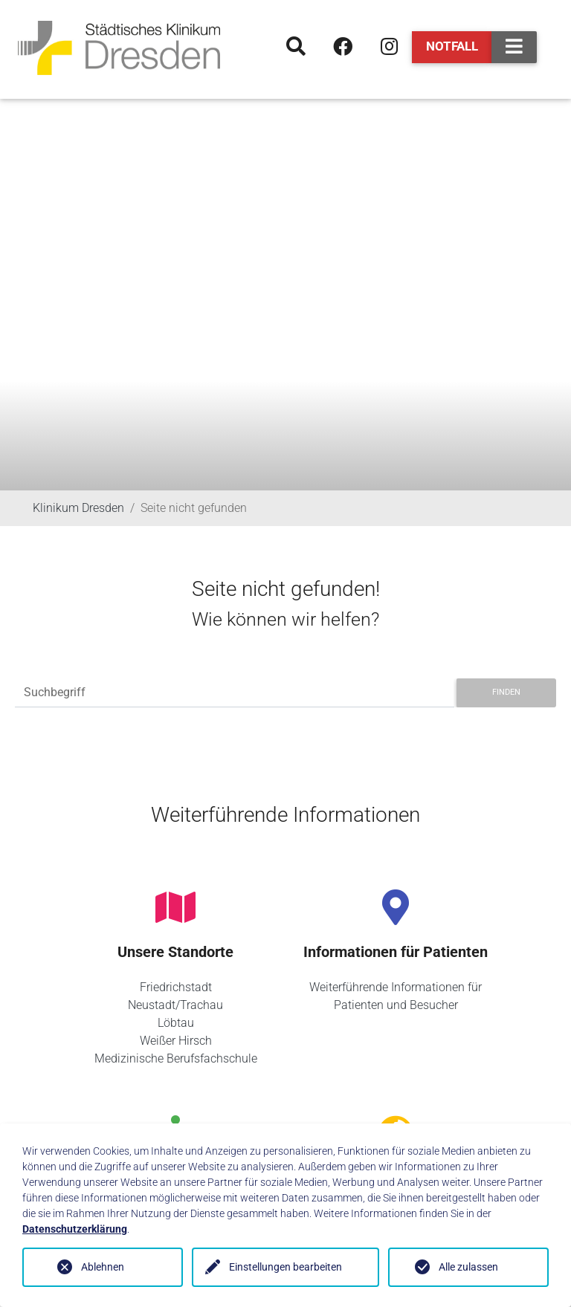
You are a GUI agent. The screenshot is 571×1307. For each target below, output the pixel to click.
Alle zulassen (468, 1267)
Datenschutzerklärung (74, 1229)
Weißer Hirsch (176, 1041)
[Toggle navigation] (514, 47)
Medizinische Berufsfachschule (175, 1058)
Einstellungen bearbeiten (285, 1267)
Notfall (452, 46)
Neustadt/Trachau (175, 1005)
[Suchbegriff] (234, 692)
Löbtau (176, 1023)
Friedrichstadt (176, 987)
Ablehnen (102, 1267)
